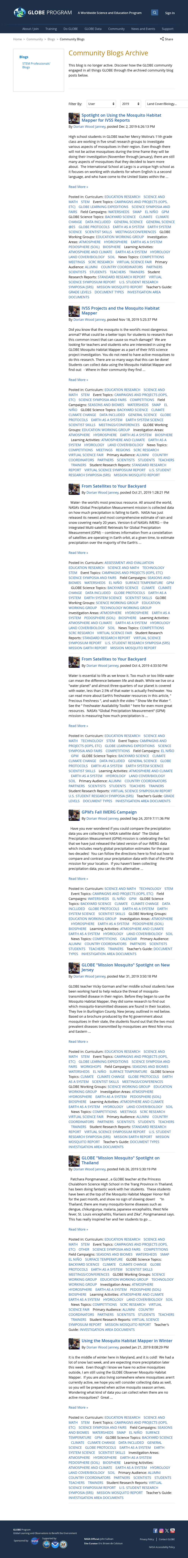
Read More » (78, 186)
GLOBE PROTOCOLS (94, 227)
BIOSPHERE (112, 247)
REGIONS (123, 450)
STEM (86, 201)
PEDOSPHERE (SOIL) (84, 247)
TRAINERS (137, 272)
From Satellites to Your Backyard (114, 486)
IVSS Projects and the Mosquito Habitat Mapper (121, 310)
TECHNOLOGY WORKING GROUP (126, 608)
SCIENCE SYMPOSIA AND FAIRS (103, 399)
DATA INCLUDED (98, 222)
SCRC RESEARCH (101, 262)
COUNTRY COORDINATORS (122, 267)
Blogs (51, 39)
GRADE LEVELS (80, 292)
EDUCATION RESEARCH (123, 196)
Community (34, 39)
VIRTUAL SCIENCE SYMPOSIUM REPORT (115, 470)
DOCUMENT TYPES (110, 292)
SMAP (138, 212)
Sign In (170, 13)
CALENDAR (129, 939)
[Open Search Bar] (154, 12)
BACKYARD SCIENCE (121, 217)
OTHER (84, 1249)
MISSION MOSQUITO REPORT (120, 287)
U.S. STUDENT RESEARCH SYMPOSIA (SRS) (138, 643)
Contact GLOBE (167, 1539)
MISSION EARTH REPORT (88, 648)
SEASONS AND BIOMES (106, 405)
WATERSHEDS (119, 212)
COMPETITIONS (152, 257)
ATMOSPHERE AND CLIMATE (91, 252)
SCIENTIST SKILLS (99, 232)
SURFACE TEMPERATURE (144, 582)
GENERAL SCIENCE (129, 222)
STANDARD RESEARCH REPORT (122, 277)
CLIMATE (146, 217)
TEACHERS (118, 272)
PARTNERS (154, 267)
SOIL (112, 257)
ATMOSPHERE (90, 242)
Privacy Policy (147, 1539)
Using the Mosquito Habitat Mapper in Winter (127, 1340)
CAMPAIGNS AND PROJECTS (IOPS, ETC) (133, 572)
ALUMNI (92, 267)
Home (17, 39)
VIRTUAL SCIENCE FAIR (135, 262)
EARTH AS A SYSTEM (129, 227)
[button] (167, 39)
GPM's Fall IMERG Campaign (109, 812)
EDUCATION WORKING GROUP (120, 237)
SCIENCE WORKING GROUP (117, 603)
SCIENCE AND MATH (124, 567)
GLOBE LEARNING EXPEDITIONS (104, 207)
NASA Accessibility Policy (162, 1547)
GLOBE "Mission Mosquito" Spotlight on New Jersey (126, 967)
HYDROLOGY (160, 252)
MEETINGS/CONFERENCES (136, 232)
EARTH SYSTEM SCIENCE (145, 420)
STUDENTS (98, 272)
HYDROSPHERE (116, 242)
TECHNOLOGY (153, 567)
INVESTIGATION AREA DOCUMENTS (143, 801)
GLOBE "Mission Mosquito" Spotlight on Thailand (121, 1160)
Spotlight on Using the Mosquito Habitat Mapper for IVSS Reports (121, 117)
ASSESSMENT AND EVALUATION (130, 562)
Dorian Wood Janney (89, 126)
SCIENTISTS (78, 272)
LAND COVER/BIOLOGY (87, 257)
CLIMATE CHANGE (83, 415)
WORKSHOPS (91, 1066)
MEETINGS (77, 262)
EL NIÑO (152, 212)
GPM (166, 212)
